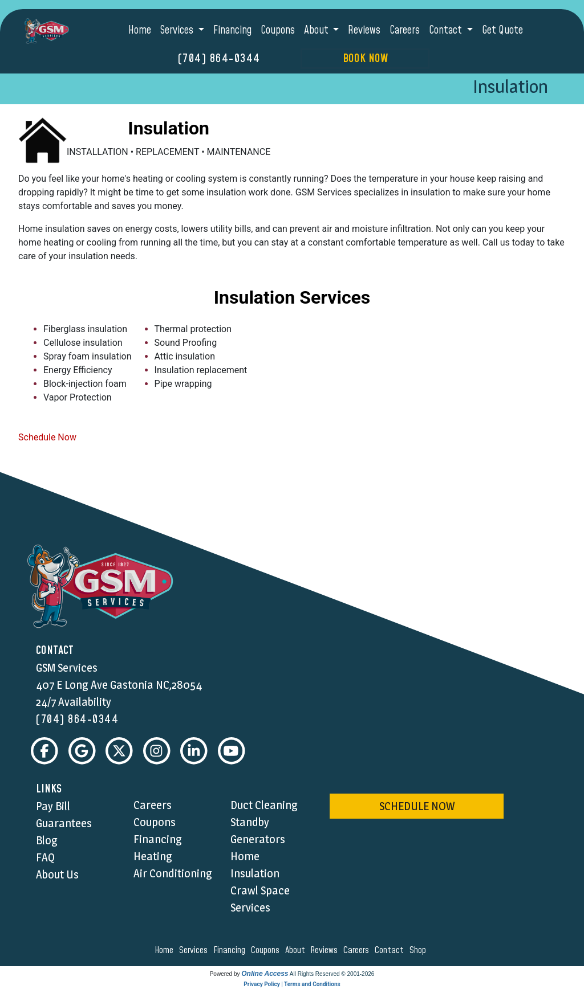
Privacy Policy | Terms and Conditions (292, 984)
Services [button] (178, 30)
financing (231, 950)
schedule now (417, 806)
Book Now (365, 59)
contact (391, 950)
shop (419, 950)
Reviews (364, 30)
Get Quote (502, 30)
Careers (405, 30)
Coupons (278, 30)
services (195, 950)
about (297, 950)
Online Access (264, 974)
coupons (267, 950)
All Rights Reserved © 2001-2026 (332, 974)
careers (357, 950)
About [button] (317, 30)
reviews (325, 950)
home (166, 950)
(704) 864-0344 (219, 59)
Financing (232, 30)
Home (139, 30)
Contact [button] (446, 30)
